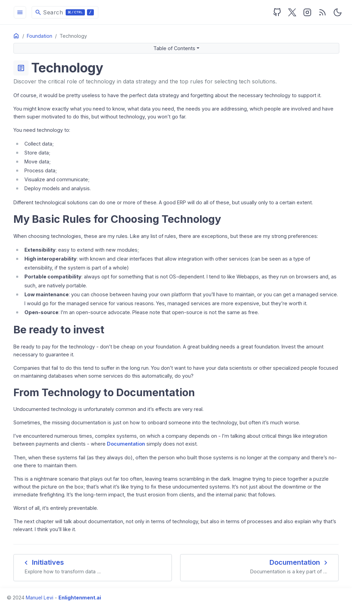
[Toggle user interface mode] (337, 12)
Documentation (126, 444)
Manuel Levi (39, 597)
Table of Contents (174, 48)
